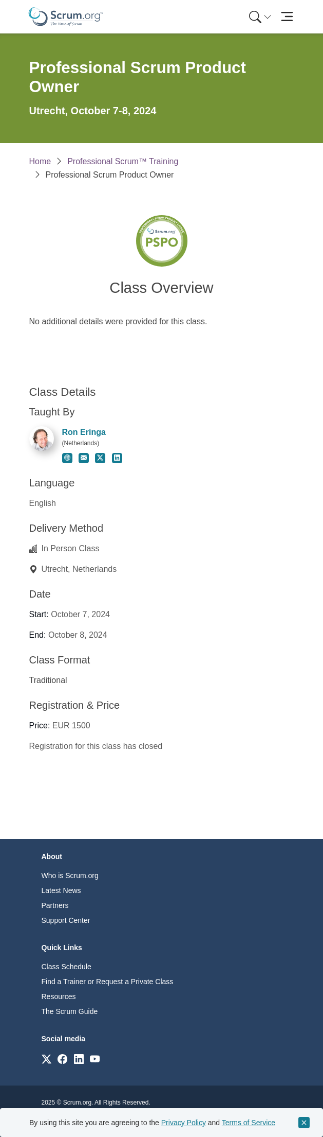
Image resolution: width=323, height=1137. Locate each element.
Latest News (61, 890)
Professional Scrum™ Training (122, 161)
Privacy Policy (183, 1122)
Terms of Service (248, 1122)
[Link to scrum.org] (46, 1058)
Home (40, 161)
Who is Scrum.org (70, 875)
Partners (55, 905)
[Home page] (65, 16)
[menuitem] (259, 16)
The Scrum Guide (70, 1011)
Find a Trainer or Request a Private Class (108, 981)
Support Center (66, 920)
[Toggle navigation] (287, 17)
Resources (59, 996)
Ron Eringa (84, 432)
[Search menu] (260, 16)
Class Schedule (66, 967)
